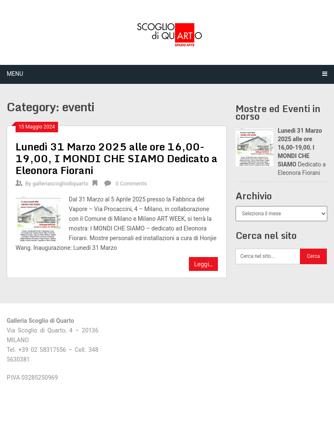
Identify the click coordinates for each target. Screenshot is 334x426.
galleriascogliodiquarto (60, 183)
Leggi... (203, 264)
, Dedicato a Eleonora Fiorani (116, 158)
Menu (15, 73)
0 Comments (131, 183)
